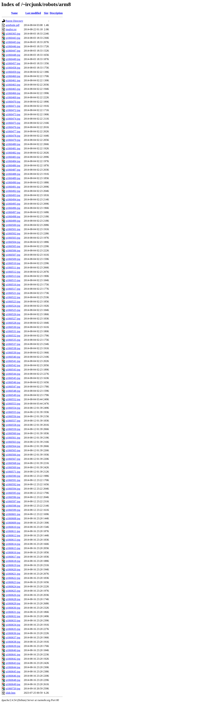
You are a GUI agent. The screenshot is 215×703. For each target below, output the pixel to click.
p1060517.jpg (13, 288)
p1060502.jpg (13, 233)
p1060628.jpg (13, 599)
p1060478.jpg (13, 135)
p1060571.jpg (13, 471)
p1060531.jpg (13, 331)
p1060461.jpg (13, 80)
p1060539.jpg (13, 352)
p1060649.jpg (13, 684)
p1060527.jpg (13, 318)
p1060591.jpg (13, 480)
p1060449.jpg (13, 59)
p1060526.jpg (13, 314)
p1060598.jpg (13, 505)
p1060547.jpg (13, 386)
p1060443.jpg (13, 37)
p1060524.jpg (13, 305)
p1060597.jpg (13, 501)
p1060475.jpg (13, 123)
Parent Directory (14, 20)
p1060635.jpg (13, 629)
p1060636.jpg (13, 633)
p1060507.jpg (13, 254)
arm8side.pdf (12, 25)
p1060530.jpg (13, 327)
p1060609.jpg (13, 522)
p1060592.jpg (13, 484)
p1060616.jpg (13, 552)
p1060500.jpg (13, 225)
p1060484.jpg (13, 161)
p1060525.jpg (13, 310)
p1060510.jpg (13, 263)
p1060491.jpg (13, 186)
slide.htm (10, 692)
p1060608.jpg (13, 518)
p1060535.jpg (13, 339)
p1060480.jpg (13, 144)
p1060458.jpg (13, 67)
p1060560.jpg (13, 433)
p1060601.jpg (13, 514)
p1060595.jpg (13, 493)
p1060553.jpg (13, 403)
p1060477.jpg (13, 131)
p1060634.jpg (13, 624)
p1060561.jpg (13, 437)
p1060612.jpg (13, 535)
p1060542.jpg (13, 365)
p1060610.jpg (13, 527)
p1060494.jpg (13, 199)
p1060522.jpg (13, 297)
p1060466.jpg (13, 93)
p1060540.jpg (13, 356)
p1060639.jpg (13, 646)
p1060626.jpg (13, 595)
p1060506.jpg (13, 250)
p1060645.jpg (13, 671)
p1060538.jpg (13, 348)
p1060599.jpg (13, 510)
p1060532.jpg (13, 335)
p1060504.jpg (13, 242)
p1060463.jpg (13, 84)
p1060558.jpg (13, 424)
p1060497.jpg (13, 212)
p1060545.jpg (13, 378)
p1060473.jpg (13, 114)
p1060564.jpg (13, 446)
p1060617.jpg (13, 556)
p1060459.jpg (13, 71)
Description (56, 13)
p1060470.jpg (13, 101)
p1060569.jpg (13, 467)
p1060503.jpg (13, 237)
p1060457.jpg (13, 63)
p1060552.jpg (13, 399)
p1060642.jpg (13, 658)
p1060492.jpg (13, 191)
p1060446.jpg (13, 46)
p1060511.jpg (13, 267)
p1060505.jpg (13, 246)
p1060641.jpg (13, 654)
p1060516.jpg (13, 284)
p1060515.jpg (13, 280)
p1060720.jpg (13, 688)
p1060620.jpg (13, 569)
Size (46, 13)
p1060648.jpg (13, 680)
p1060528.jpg (13, 322)
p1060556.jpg (13, 416)
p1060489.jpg (13, 178)
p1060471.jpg (13, 106)
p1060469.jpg (13, 97)
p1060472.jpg (13, 110)
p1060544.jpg (13, 373)
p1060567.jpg (13, 458)
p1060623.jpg (13, 582)
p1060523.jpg (13, 301)
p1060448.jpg (13, 54)
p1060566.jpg (13, 454)
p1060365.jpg (13, 33)
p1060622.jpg (13, 578)
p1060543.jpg (13, 369)
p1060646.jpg (13, 675)
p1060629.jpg (13, 603)
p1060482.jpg (13, 152)
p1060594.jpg (13, 488)
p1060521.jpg (13, 293)
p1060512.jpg (13, 271)
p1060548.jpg (13, 390)
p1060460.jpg (13, 76)
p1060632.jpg (13, 616)
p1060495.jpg (13, 203)
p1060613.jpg (13, 539)
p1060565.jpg (13, 450)
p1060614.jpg (13, 544)
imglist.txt (11, 29)
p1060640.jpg (13, 650)
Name (14, 13)
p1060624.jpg (13, 586)
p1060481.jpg (13, 148)
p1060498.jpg (13, 216)
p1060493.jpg (13, 195)
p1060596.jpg (13, 497)
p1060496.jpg (13, 208)
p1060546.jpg (13, 382)
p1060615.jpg (13, 548)
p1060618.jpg (13, 561)
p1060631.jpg (13, 612)
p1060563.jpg (13, 441)
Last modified (33, 13)
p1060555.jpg (13, 412)
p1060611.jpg (13, 531)
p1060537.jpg (13, 344)
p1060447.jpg (13, 50)
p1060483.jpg (13, 157)
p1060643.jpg (13, 663)
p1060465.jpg (13, 89)
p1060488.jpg (13, 174)
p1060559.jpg (13, 429)
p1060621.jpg (13, 573)
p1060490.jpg (13, 182)
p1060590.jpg (13, 476)
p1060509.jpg (13, 259)
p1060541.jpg (13, 361)
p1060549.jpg (13, 395)
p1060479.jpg (13, 140)
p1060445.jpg (13, 42)
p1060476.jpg (13, 127)
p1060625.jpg (13, 590)
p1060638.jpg (13, 641)
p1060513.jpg (13, 276)
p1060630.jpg (13, 607)
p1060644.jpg (13, 667)
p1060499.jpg (13, 220)
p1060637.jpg (13, 637)
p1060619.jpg (13, 565)
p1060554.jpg (13, 407)
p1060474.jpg (13, 118)
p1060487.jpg (13, 169)
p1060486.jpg (13, 165)
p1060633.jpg (13, 620)
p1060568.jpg (13, 463)
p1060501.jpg (13, 229)
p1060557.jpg (13, 420)
